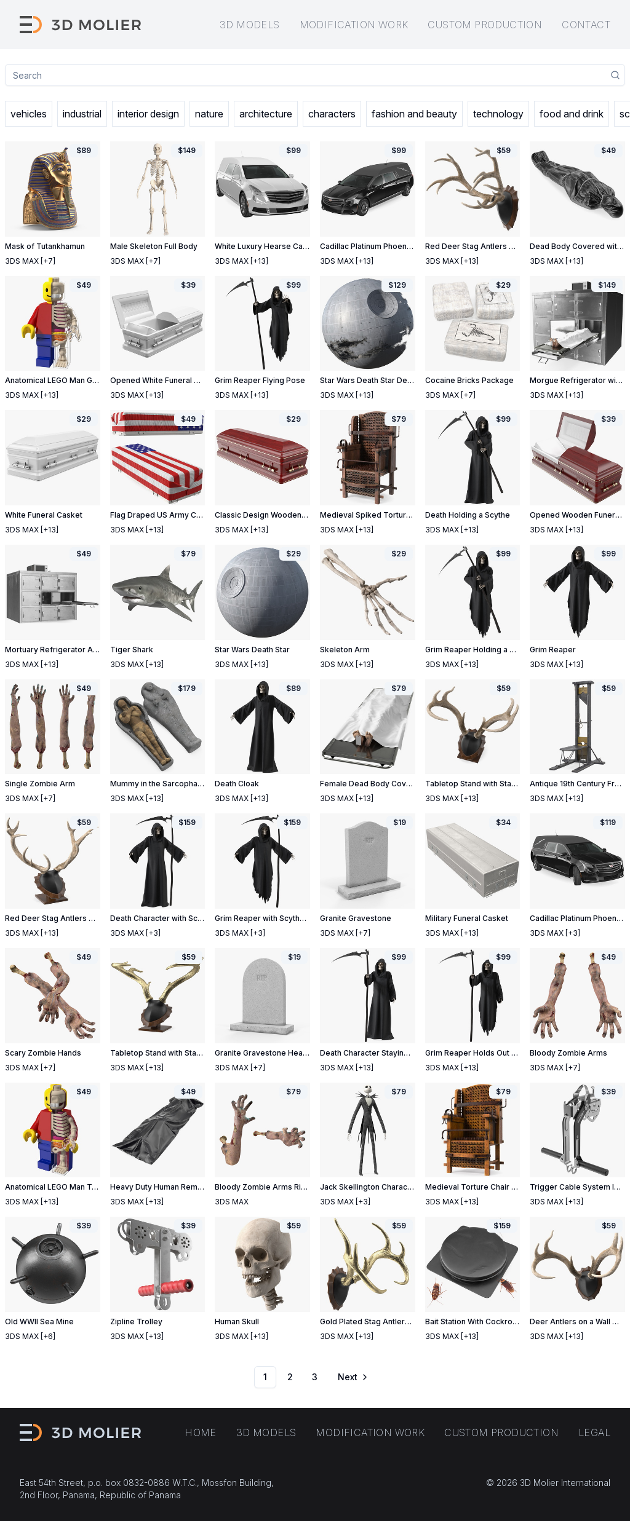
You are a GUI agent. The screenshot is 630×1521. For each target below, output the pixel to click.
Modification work (354, 24)
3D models (250, 24)
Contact (586, 24)
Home (201, 1432)
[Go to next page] (352, 1377)
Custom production (485, 24)
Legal (594, 1432)
